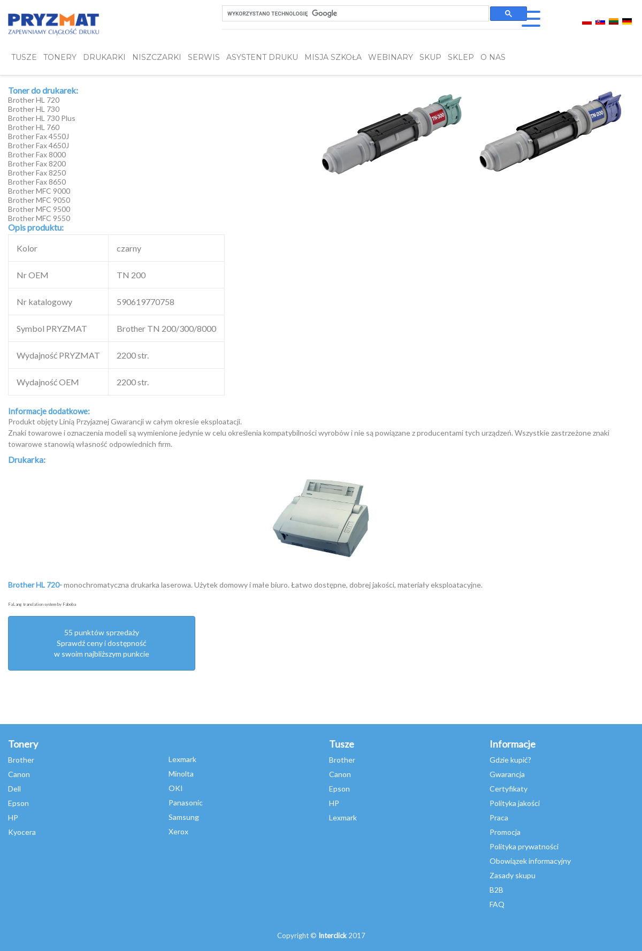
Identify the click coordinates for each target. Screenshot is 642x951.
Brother (21, 759)
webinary (390, 58)
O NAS (493, 58)
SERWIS (204, 58)
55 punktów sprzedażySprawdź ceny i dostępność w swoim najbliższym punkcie (101, 643)
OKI (176, 788)
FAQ (497, 904)
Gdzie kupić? (510, 759)
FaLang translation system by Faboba (42, 604)
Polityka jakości (515, 803)
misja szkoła (333, 58)
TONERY (60, 58)
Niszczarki (156, 58)
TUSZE (24, 58)
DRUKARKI (104, 58)
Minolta (181, 773)
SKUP (430, 58)
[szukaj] (354, 14)
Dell (14, 788)
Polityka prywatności (524, 846)
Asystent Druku (262, 58)
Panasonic (186, 802)
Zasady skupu (513, 875)
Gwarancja (507, 774)
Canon (19, 774)
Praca (499, 817)
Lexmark (182, 759)
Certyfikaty (509, 788)
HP (13, 817)
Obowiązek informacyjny (530, 860)
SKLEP (461, 58)
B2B (496, 889)
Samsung (184, 816)
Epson (18, 803)
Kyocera (22, 831)
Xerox (178, 831)
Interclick (332, 935)
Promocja (505, 831)
